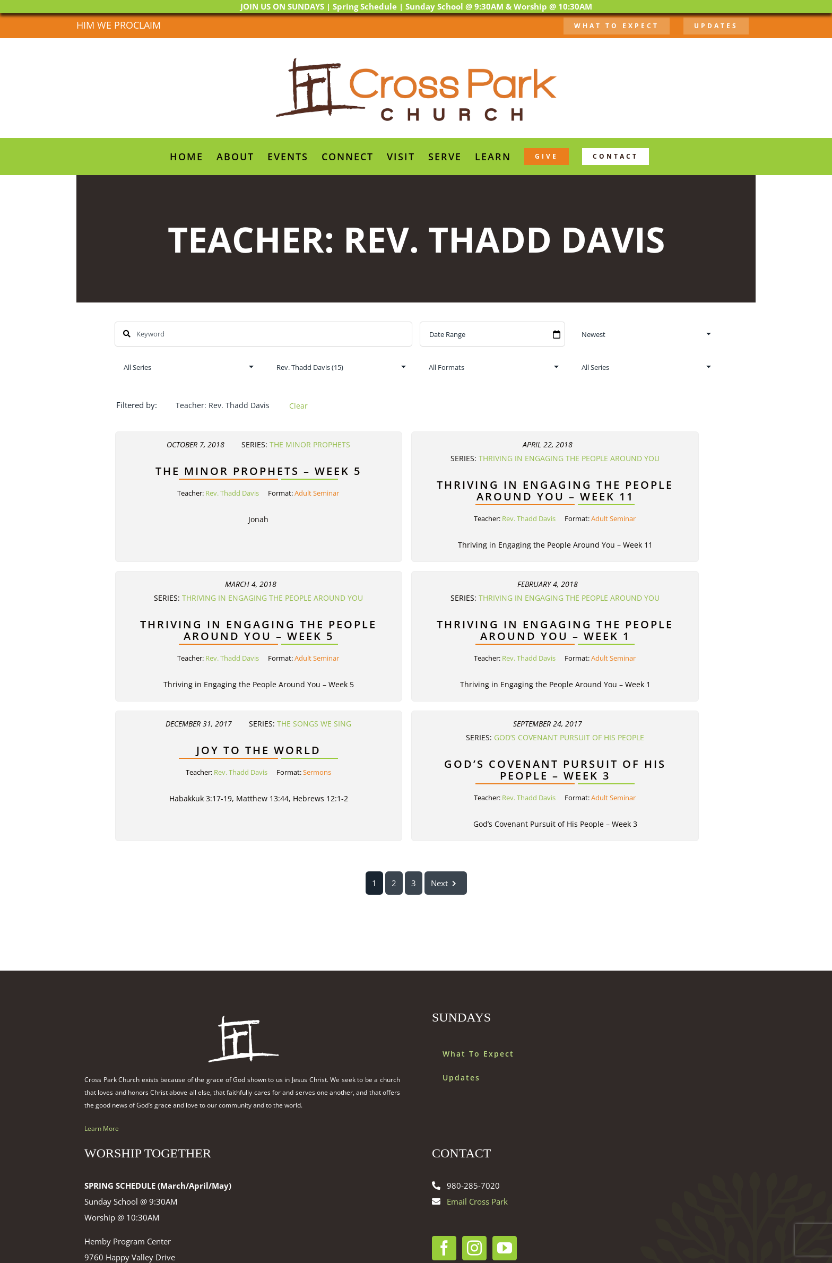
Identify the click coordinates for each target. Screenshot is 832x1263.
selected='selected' (340, 366)
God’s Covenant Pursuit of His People (569, 737)
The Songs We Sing (314, 724)
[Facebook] (444, 1248)
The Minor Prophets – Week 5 (258, 470)
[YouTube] (504, 1248)
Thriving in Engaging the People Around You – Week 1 (555, 630)
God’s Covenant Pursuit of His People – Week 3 (555, 770)
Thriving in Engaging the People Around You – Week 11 (555, 490)
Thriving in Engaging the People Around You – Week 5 (258, 630)
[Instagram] (474, 1248)
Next (446, 883)
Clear (298, 406)
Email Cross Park (477, 1201)
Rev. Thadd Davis (232, 492)
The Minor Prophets (310, 444)
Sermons (317, 772)
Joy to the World (258, 750)
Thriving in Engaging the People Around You (569, 458)
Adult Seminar (316, 492)
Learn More (101, 1128)
